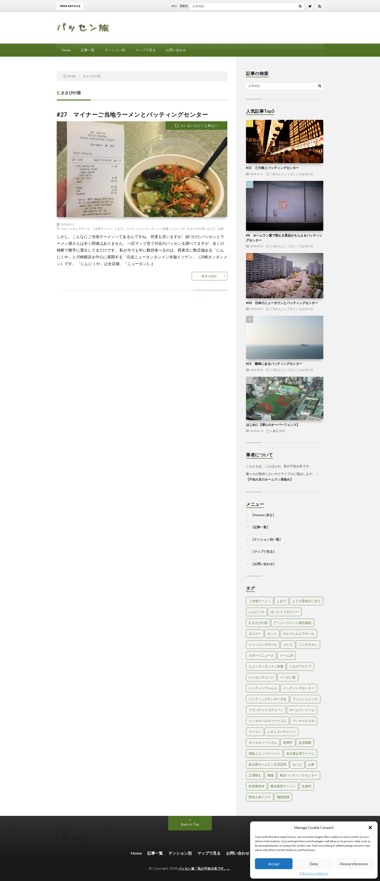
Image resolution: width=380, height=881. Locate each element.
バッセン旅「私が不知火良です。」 (204, 868)
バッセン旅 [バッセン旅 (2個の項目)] (288, 677)
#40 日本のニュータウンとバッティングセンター (282, 303)
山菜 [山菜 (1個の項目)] (311, 764)
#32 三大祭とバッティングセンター (272, 168)
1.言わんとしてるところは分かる (291, 173)
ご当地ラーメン (102, 228)
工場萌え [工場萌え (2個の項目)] (255, 775)
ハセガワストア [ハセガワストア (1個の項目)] (300, 666)
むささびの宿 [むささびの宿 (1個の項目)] (258, 623)
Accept (273, 864)
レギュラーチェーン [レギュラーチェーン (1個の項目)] (281, 732)
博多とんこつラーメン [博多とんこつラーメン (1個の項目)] (264, 753)
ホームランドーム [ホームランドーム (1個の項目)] (302, 710)
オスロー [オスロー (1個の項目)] (255, 634)
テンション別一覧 (266, 539)
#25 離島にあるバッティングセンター (274, 364)
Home (66, 50)
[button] (370, 827)
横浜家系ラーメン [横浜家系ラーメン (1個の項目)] (283, 786)
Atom (66, 835)
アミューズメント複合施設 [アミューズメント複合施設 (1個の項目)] (292, 623)
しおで (119, 228)
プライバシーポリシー (313, 873)
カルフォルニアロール (75, 228)
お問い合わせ (176, 50)
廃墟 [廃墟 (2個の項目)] (270, 775)
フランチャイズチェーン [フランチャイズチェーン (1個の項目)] (266, 710)
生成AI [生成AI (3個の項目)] (306, 786)
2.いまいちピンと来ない (199, 125)
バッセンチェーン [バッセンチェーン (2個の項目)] (261, 677)
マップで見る (145, 50)
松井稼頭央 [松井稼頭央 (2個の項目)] (256, 786)
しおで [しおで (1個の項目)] (281, 601)
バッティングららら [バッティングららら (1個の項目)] (263, 688)
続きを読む (209, 276)
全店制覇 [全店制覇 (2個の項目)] (305, 742)
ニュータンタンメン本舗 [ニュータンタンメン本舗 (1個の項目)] (266, 666)
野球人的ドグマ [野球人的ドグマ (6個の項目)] (260, 797)
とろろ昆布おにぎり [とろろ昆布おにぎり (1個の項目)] (306, 601)
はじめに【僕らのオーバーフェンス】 (273, 425)
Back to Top (190, 824)
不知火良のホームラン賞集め (269, 479)
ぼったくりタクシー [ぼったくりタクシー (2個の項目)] (284, 612)
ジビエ (130, 228)
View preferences (354, 864)
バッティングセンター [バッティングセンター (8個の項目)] (299, 688)
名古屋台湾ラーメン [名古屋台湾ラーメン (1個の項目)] (300, 753)
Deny (313, 864)
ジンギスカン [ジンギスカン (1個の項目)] (308, 644)
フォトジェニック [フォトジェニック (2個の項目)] (305, 699)
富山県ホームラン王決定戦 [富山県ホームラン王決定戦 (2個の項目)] (267, 764)
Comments (73, 839)
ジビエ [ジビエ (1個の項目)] (288, 644)
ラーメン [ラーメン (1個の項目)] (255, 732)
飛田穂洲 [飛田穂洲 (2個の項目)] (283, 797)
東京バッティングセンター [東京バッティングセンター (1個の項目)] (298, 775)
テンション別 (115, 50)
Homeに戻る (263, 515)
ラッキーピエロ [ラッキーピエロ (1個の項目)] (304, 721)
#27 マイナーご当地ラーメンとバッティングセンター (132, 114)
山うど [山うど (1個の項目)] (297, 764)
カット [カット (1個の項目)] (272, 634)
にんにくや (178, 228)
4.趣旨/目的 (277, 430)
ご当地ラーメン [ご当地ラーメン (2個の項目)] (260, 601)
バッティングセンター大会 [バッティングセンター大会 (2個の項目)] (267, 699)
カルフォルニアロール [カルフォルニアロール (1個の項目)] (298, 634)
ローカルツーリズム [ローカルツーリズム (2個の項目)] (263, 742)
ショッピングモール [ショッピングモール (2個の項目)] (263, 644)
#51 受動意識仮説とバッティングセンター (204, 6)
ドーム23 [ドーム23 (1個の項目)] (286, 655)
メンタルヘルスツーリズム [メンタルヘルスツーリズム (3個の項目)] (267, 721)
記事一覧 (88, 50)
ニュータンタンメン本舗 (152, 228)
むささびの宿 (196, 228)
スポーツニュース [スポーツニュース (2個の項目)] (261, 655)
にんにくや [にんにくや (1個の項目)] (256, 612)
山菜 (221, 228)
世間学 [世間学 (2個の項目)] (288, 742)
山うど (211, 228)
